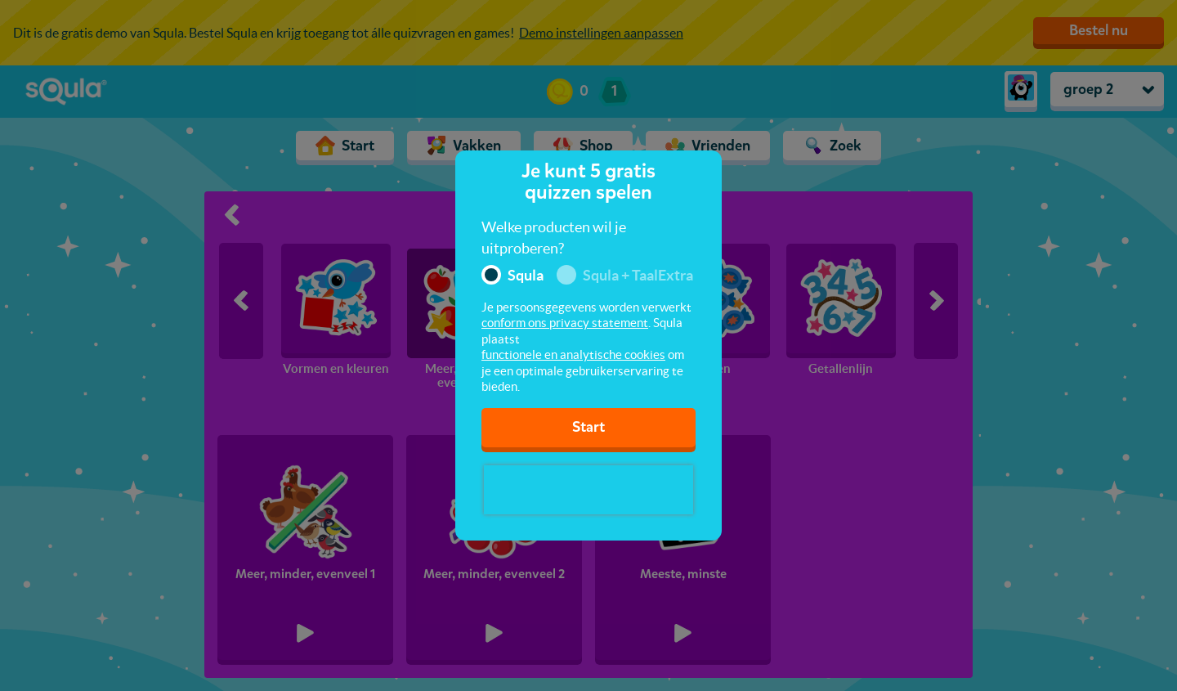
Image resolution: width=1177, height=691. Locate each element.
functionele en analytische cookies (573, 354)
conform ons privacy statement (564, 323)
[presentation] (588, 489)
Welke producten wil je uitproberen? (553, 237)
